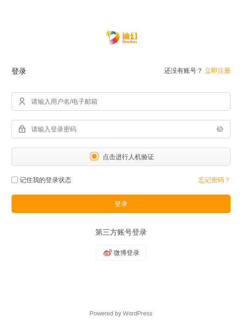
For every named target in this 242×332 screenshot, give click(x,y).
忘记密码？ (214, 180)
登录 (121, 204)
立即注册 (217, 70)
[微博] (121, 253)
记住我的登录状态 (41, 180)
